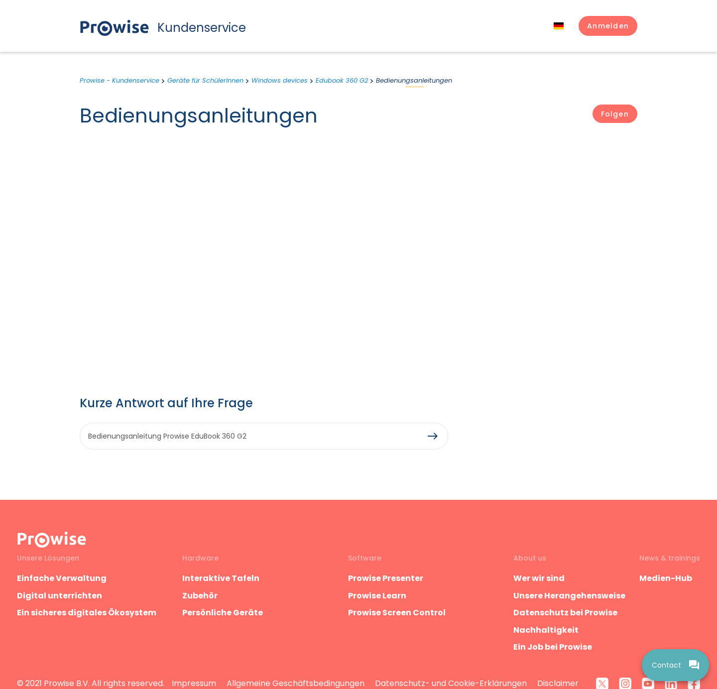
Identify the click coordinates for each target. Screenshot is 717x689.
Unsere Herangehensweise (569, 595)
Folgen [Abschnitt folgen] (615, 114)
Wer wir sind (539, 578)
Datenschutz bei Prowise (565, 612)
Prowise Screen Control (397, 612)
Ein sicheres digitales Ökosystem (86, 612)
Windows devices (279, 80)
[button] (608, 26)
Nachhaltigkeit (546, 630)
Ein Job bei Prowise (552, 647)
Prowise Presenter (385, 578)
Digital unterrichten (60, 595)
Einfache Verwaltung (62, 578)
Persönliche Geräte (222, 612)
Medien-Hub (665, 578)
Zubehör (200, 595)
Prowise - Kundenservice (119, 80)
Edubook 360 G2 (342, 80)
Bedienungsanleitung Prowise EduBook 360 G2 (167, 436)
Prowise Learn (377, 595)
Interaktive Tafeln (220, 578)
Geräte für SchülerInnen (205, 80)
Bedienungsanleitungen (414, 80)
